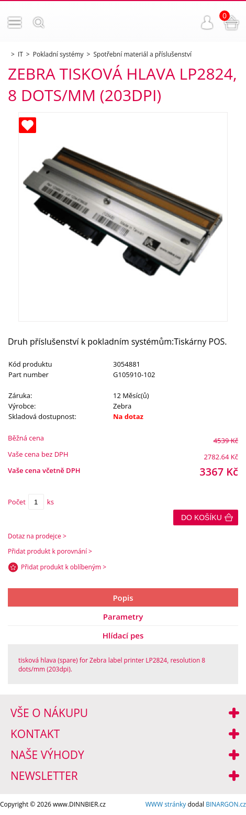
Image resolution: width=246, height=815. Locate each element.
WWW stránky (166, 804)
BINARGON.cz (226, 804)
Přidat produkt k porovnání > (50, 551)
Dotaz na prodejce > (37, 536)
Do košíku (201, 517)
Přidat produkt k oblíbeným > (63, 567)
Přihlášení (207, 22)
